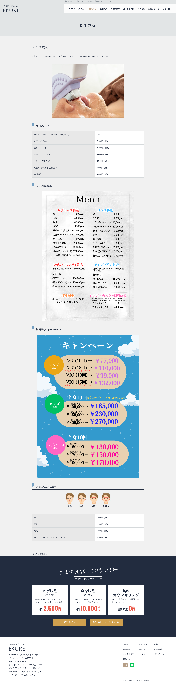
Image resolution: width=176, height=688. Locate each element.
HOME (72, 9)
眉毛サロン (157, 644)
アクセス (141, 9)
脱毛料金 (92, 9)
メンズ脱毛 (142, 644)
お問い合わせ (153, 9)
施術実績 (103, 9)
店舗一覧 (166, 9)
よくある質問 (128, 9)
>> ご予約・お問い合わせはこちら (23, 675)
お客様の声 (115, 9)
